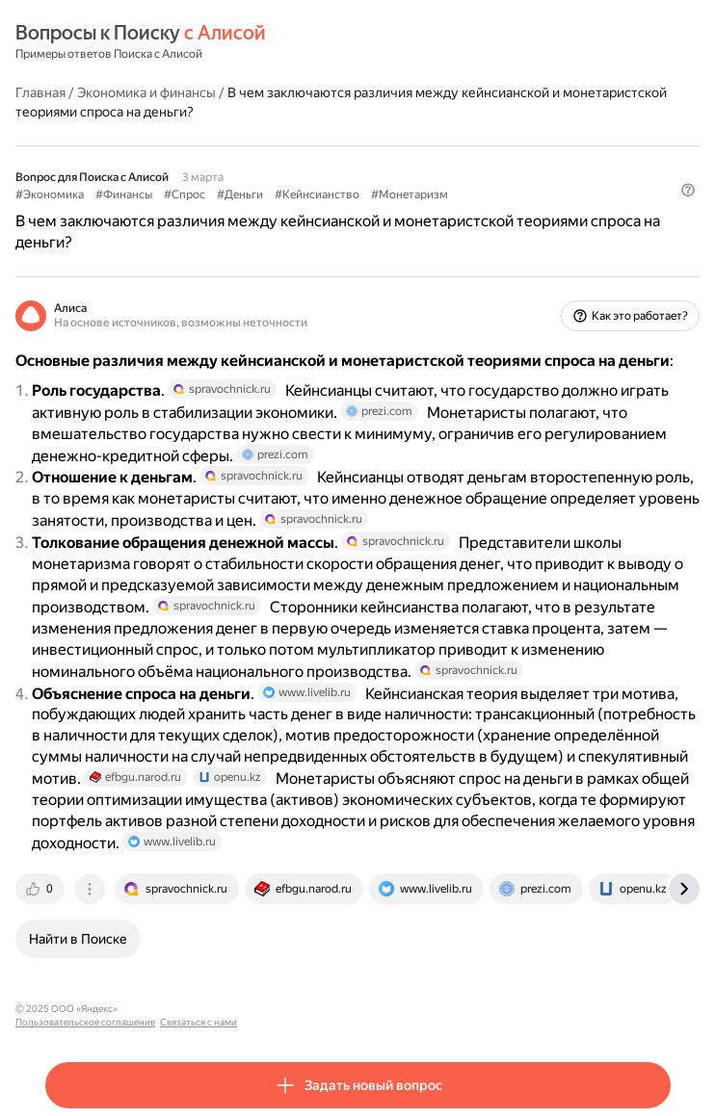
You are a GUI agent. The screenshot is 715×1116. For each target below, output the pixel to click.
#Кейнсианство (317, 194)
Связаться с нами (309, 1008)
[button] (688, 189)
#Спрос (184, 194)
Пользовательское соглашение (196, 1008)
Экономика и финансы (146, 92)
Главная (40, 92)
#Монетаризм (409, 194)
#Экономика (49, 194)
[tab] (41, 888)
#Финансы (123, 194)
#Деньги (240, 194)
